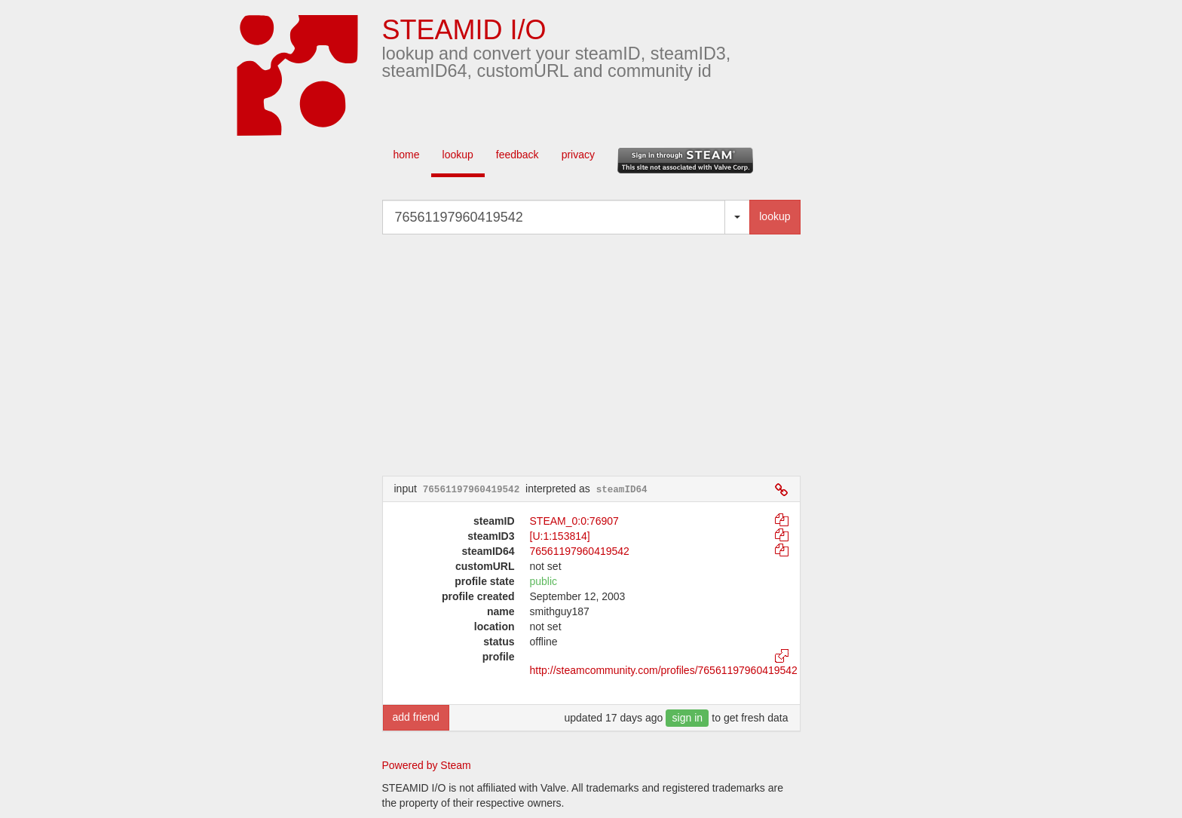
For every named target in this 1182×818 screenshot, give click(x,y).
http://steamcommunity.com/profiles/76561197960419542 (664, 670)
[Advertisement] (613, 355)
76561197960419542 (579, 551)
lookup (457, 155)
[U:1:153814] (560, 536)
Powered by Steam (426, 765)
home (406, 155)
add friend (416, 717)
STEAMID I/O (464, 29)
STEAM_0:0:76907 (574, 521)
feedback (517, 155)
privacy (578, 155)
